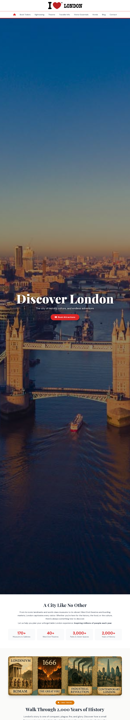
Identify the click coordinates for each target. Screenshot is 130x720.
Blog (104, 14)
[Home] (14, 14)
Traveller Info (64, 14)
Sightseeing (39, 14)
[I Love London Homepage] (65, 6)
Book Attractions (65, 317)
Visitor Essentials (81, 14)
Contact (113, 14)
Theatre (51, 14)
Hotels (95, 14)
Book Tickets (25, 14)
